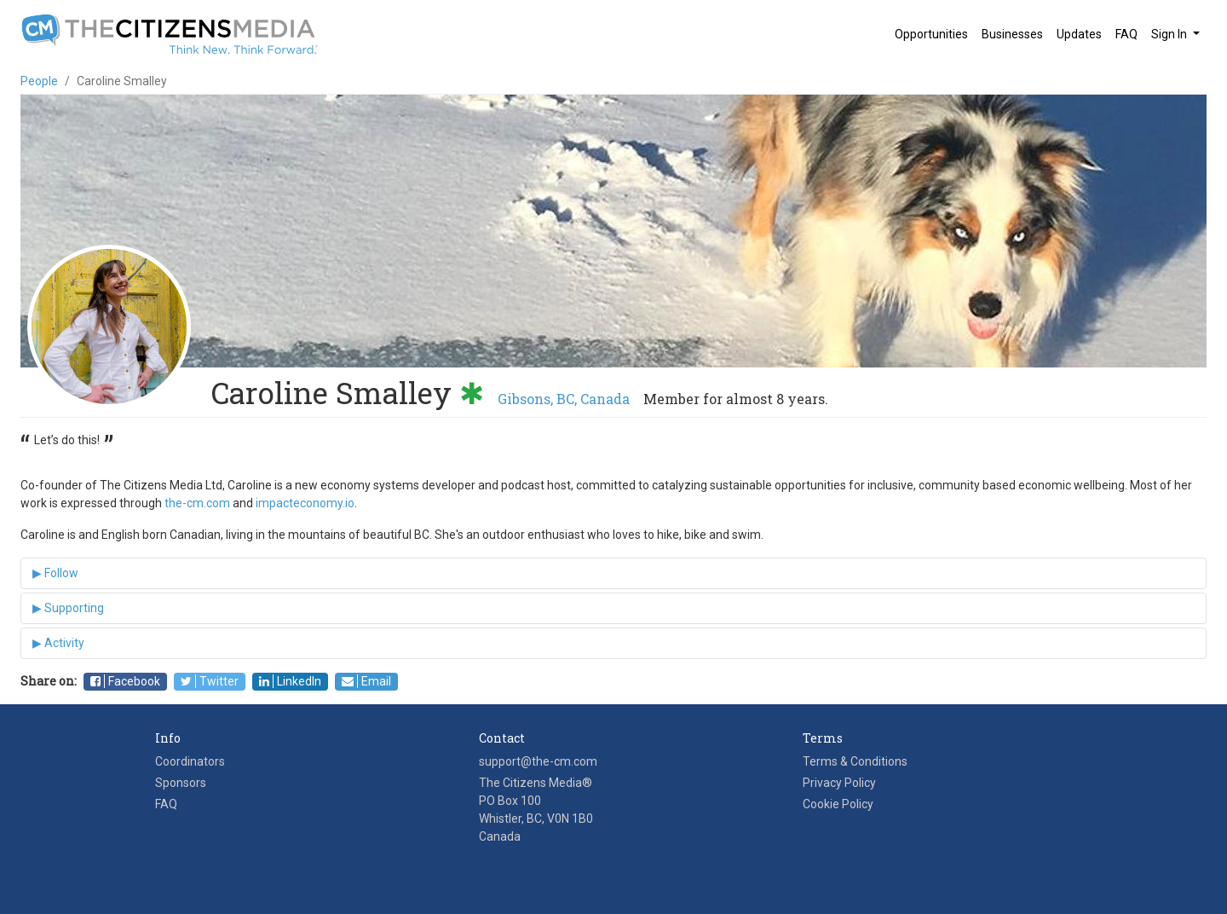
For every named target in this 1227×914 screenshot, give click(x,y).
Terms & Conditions (855, 761)
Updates (1079, 34)
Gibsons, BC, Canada (564, 399)
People (39, 81)
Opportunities (931, 34)
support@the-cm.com (538, 761)
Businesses (1012, 34)
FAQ (1126, 34)
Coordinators (190, 761)
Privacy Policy (839, 783)
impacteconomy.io (305, 503)
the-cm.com (197, 503)
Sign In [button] (1170, 34)
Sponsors (180, 783)
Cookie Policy (838, 804)
